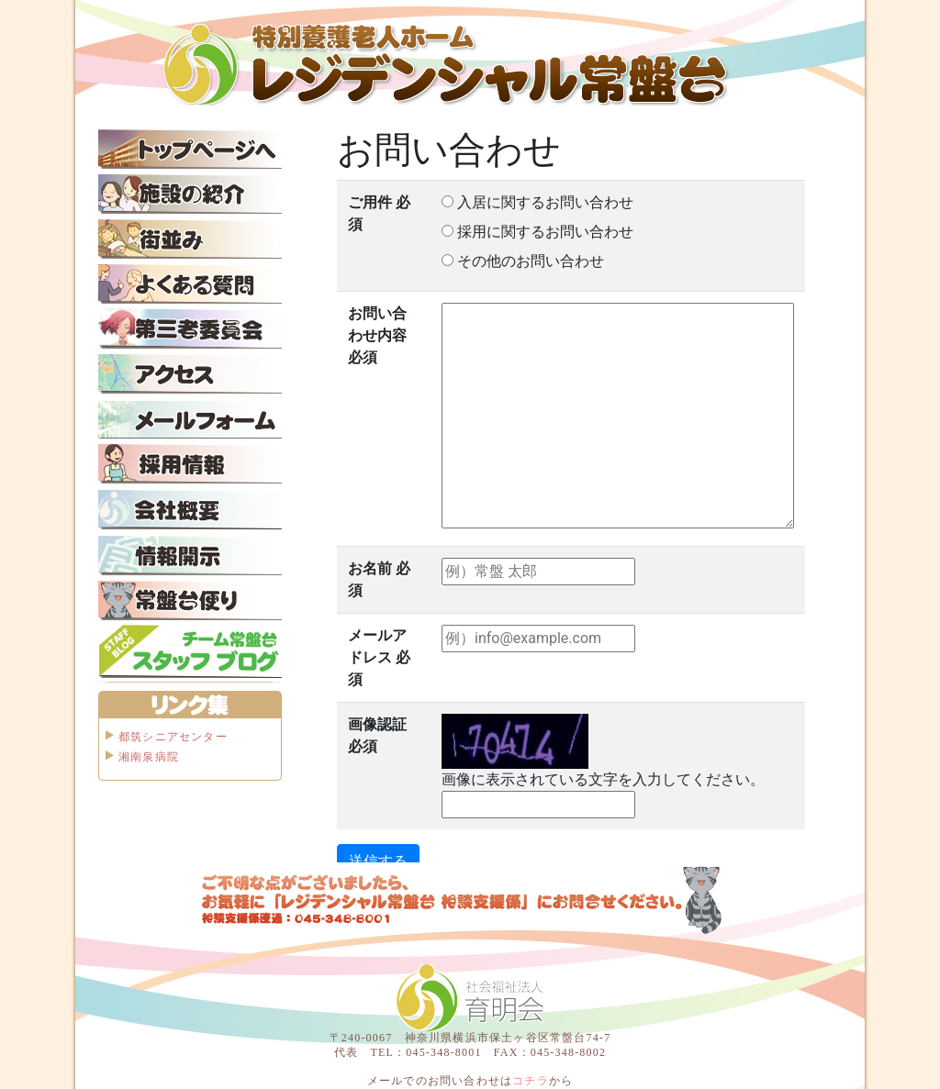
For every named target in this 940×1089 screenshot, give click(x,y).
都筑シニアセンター (173, 736)
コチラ (530, 1080)
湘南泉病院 (148, 756)
